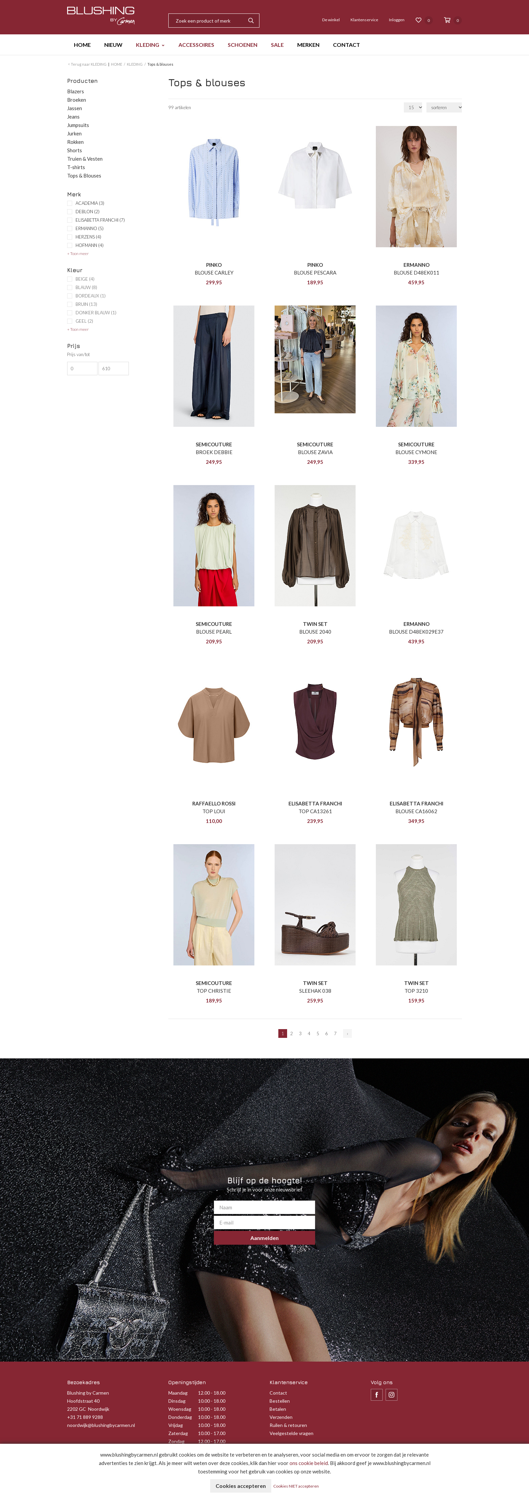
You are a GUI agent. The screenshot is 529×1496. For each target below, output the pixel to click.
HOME (82, 44)
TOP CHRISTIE (214, 991)
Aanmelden (264, 1238)
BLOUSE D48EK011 (416, 272)
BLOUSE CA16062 (416, 811)
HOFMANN (90, 245)
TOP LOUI (213, 811)
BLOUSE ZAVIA (315, 452)
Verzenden (281, 1417)
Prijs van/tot (78, 354)
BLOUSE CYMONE (416, 452)
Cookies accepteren (241, 1486)
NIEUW (113, 44)
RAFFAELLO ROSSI (213, 803)
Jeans (73, 117)
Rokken (75, 142)
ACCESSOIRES (196, 44)
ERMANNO (90, 228)
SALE (277, 44)
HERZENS (88, 237)
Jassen (74, 108)
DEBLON (88, 211)
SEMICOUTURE (214, 444)
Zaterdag (178, 1433)
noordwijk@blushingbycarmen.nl (101, 1425)
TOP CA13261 (315, 811)
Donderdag (180, 1417)
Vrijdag (175, 1425)
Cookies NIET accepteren (296, 1486)
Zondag (176, 1441)
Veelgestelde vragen (291, 1433)
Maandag (178, 1393)
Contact (278, 1393)
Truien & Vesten (85, 159)
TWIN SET (315, 624)
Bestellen (280, 1401)
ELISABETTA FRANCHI (100, 220)
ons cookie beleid (308, 1463)
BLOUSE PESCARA (315, 272)
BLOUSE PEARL (214, 632)
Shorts (74, 150)
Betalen (278, 1409)
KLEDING (147, 44)
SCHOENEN (242, 44)
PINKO (214, 265)
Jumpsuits (78, 125)
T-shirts (76, 167)
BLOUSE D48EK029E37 (416, 632)
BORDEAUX (91, 295)
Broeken (76, 100)
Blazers (75, 91)
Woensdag (179, 1409)
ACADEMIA (90, 203)
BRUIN (86, 304)
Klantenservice (364, 20)
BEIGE (85, 279)
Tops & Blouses (84, 175)
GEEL (84, 321)
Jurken (74, 133)
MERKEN (308, 44)
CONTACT (346, 44)
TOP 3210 (416, 991)
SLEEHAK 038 (315, 991)
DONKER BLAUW (96, 312)
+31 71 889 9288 (85, 1417)
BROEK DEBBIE (214, 452)
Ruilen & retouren (288, 1425)
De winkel (331, 20)
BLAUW (86, 287)
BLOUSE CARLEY (214, 272)
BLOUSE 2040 (315, 632)
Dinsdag (177, 1401)
